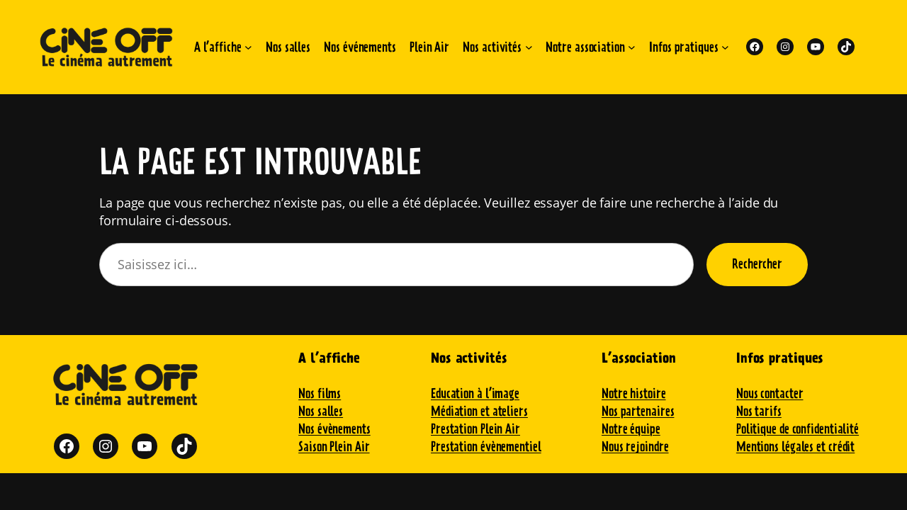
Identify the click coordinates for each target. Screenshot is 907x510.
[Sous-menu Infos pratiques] (725, 47)
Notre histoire (634, 393)
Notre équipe (631, 429)
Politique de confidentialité (797, 429)
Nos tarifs (759, 411)
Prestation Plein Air (475, 429)
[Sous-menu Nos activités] (529, 47)
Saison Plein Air (333, 446)
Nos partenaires (638, 411)
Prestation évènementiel (486, 446)
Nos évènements (334, 429)
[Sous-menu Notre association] (632, 47)
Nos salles (320, 411)
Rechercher (757, 264)
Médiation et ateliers (479, 411)
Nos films (319, 393)
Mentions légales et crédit (795, 446)
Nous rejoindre (635, 446)
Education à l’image (475, 393)
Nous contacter (770, 393)
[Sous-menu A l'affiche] (248, 47)
